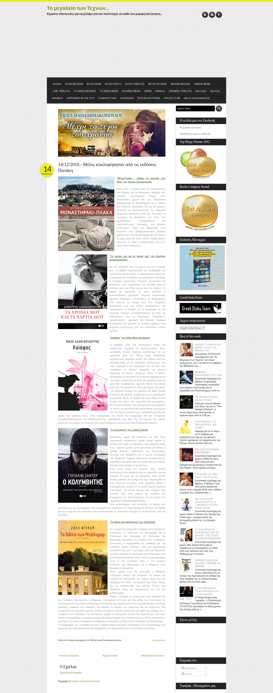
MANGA (160, 91)
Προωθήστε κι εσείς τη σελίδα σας (195, 134)
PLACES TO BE (172, 98)
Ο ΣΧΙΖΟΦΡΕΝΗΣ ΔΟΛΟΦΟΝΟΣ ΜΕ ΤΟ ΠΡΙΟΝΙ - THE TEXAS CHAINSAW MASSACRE (208, 534)
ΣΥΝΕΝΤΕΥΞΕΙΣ (107, 98)
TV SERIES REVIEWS (85, 91)
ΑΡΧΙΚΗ (56, 83)
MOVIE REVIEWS (157, 83)
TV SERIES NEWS (109, 91)
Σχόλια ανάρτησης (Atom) (86, 681)
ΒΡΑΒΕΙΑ (57, 98)
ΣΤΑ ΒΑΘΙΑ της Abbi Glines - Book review (206, 475)
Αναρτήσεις (189, 668)
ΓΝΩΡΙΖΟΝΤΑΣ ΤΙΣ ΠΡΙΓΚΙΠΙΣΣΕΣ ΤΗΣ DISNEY (205, 424)
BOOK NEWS (94, 83)
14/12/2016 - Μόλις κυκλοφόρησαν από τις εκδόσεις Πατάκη (107, 167)
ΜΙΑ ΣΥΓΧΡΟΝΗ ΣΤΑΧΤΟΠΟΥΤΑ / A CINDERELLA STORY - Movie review (207, 503)
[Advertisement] (136, 49)
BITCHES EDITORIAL (149, 98)
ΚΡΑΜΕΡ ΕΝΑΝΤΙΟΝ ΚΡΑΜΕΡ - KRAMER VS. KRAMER (208, 563)
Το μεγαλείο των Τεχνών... (78, 8)
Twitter (205, 14)
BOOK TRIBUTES (134, 83)
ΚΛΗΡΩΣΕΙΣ (127, 98)
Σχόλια (187, 673)
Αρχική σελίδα (110, 655)
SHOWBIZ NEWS (131, 91)
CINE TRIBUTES (61, 91)
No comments (158, 640)
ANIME (148, 91)
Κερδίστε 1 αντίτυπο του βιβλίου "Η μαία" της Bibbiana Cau (208, 347)
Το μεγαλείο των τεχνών (190, 127)
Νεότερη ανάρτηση (69, 655)
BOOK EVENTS (113, 83)
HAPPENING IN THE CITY (80, 98)
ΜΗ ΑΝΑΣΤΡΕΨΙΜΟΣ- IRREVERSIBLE (207, 451)
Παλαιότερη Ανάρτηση (153, 655)
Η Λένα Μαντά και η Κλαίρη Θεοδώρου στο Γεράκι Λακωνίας (207, 590)
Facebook (218, 14)
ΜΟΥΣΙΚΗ (201, 91)
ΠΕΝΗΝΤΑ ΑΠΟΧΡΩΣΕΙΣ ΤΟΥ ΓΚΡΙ (208, 374)
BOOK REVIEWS (74, 83)
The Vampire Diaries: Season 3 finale (206, 398)
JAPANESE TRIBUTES (180, 91)
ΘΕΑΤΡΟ (215, 91)
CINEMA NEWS (202, 83)
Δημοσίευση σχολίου (71, 672)
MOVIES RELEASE (180, 83)
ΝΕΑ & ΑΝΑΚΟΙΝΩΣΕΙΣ (197, 98)
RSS (212, 14)
